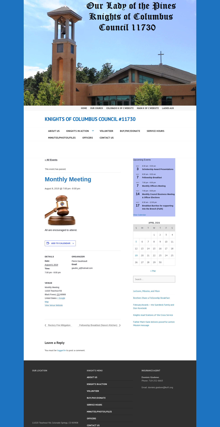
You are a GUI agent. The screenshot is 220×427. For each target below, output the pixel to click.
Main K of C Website (148, 108)
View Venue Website (54, 305)
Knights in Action (77, 131)
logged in (61, 350)
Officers (87, 137)
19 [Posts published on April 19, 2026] (136, 255)
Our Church (96, 108)
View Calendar (139, 215)
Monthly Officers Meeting (154, 186)
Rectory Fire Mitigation (59, 325)
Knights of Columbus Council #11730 (90, 119)
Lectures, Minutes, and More (146, 291)
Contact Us (107, 137)
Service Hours (155, 131)
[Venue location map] (86, 296)
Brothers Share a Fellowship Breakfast (151, 297)
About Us (54, 131)
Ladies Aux (168, 108)
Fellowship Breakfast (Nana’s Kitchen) (98, 325)
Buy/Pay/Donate (130, 131)
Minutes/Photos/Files (62, 137)
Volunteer (106, 131)
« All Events (51, 160)
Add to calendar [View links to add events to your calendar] (60, 243)
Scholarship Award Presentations (157, 169)
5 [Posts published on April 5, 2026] (136, 241)
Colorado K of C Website (120, 108)
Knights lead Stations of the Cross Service (153, 315)
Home (84, 108)
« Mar (153, 270)
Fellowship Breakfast (152, 177)
